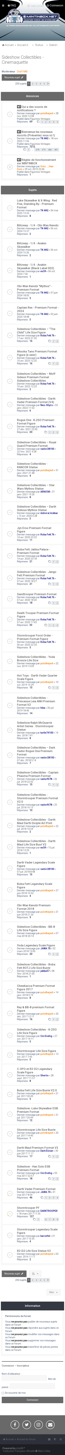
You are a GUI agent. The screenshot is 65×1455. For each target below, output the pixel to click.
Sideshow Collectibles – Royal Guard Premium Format (36, 444)
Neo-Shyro (46, 405)
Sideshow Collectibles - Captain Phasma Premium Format (37, 774)
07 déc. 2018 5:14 (26, 760)
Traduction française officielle (19, 1451)
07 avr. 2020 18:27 (27, 581)
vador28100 (47, 448)
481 (56, 149)
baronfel (45, 1236)
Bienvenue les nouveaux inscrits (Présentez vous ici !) (36, 133)
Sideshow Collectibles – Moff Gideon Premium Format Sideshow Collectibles (36, 377)
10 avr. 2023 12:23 (27, 386)
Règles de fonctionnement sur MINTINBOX (36, 161)
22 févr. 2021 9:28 (26, 451)
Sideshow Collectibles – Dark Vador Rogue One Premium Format (36, 751)
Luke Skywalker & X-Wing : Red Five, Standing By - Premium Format (37, 204)
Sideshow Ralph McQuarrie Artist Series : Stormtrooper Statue (35, 726)
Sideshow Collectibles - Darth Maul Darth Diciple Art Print (36, 821)
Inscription (23, 1365)
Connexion (8, 1365)
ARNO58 (45, 491)
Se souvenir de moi (15, 1392)
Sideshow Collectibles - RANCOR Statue (32, 465)
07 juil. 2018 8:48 (26, 871)
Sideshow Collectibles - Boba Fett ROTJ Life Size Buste (36, 966)
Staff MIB (22, 71)
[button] (48, 84)
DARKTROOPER (49, 1211)
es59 (43, 271)
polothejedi (46, 113)
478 (37, 149)
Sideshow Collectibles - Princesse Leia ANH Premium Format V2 (36, 701)
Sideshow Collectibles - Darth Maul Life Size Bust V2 (36, 842)
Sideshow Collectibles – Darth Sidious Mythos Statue (36, 508)
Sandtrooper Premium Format (37, 594)
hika (42, 707)
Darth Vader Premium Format (36, 1189)
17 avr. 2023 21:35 (27, 338)
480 (50, 149)
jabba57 (44, 971)
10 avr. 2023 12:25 (27, 360)
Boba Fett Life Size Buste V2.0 (37, 1090)
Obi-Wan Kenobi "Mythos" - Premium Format (34, 287)
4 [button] (40, 83)
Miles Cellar (44, 1451)
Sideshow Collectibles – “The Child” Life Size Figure (36, 330)
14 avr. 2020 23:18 (27, 558)
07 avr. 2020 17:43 (27, 622)
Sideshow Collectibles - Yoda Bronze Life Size (36, 658)
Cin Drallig (46, 1036)
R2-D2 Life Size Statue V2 (34, 1251)
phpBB (19, 1448)
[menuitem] (11, 5)
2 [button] (32, 83)
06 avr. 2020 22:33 (27, 644)
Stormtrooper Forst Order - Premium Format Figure (35, 637)
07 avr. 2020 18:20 (27, 600)
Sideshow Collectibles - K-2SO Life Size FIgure (37, 1031)
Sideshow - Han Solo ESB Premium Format (33, 1168)
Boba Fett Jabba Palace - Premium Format (33, 551)
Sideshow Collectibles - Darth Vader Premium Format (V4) (36, 400)
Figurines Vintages (40, 118)
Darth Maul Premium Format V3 (37, 1147)
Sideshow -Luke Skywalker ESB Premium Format (37, 1110)
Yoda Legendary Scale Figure (36, 945)
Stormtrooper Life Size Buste (36, 1129)
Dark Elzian (46, 1150)
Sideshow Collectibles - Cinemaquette (23, 60)
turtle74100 (46, 732)
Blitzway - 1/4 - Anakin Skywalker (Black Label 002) (35, 266)
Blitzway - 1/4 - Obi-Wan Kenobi (37, 225)
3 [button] (36, 83)
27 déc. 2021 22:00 (27, 429)
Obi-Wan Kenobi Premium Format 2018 (34, 907)
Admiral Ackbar (49, 513)
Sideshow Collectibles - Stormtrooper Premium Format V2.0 (37, 798)
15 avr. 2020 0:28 (28, 515)
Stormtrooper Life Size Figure (36, 1051)
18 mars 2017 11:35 (29, 1213)
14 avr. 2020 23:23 (27, 537)
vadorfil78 (46, 779)
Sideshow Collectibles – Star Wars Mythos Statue (36, 486)
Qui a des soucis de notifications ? (32, 108)
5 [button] (44, 83)
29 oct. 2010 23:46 (35, 169)
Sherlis (44, 1075)
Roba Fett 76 (47, 335)
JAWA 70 (45, 948)
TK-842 (44, 138)
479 (43, 149)
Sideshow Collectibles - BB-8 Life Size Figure (36, 928)
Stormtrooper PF (28, 1208)
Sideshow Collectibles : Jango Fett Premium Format (36, 573)
